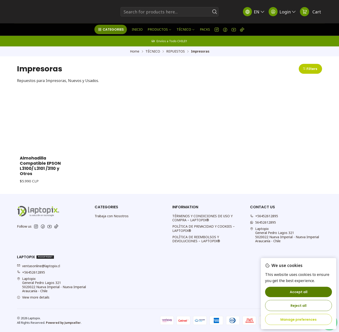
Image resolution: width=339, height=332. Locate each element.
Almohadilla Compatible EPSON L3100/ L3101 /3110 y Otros (40, 165)
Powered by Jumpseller (63, 322)
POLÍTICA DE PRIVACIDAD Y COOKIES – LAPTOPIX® (203, 228)
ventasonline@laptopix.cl (38, 266)
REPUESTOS (175, 51)
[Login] (283, 12)
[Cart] (310, 12)
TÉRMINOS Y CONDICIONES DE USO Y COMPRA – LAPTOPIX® (202, 218)
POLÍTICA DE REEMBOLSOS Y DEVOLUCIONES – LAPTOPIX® (196, 239)
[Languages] (254, 12)
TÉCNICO (152, 51)
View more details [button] (33, 297)
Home (134, 51)
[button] (110, 29)
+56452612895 (31, 272)
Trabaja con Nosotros (112, 216)
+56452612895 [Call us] (264, 216)
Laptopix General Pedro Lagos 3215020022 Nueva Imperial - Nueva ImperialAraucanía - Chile (284, 234)
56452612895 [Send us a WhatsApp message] (263, 222)
